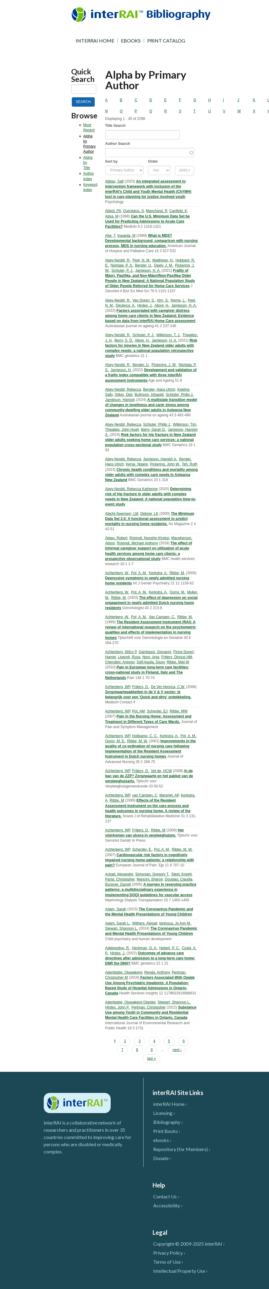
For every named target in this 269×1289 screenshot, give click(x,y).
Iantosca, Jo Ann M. (175, 923)
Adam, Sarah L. (117, 923)
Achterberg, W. (117, 573)
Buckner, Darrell (118, 884)
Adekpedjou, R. (117, 948)
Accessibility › (167, 1205)
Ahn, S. (163, 300)
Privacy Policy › (169, 1253)
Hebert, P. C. (169, 948)
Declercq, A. (125, 305)
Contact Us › (166, 1196)
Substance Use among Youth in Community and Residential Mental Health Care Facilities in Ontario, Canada (151, 1012)
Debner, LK (149, 514)
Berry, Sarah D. (153, 429)
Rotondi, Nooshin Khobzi (149, 538)
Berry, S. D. (124, 340)
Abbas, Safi (114, 181)
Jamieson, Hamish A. (160, 459)
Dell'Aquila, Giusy (151, 662)
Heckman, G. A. (144, 948)
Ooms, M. (177, 592)
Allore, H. (161, 305)
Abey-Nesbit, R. (118, 260)
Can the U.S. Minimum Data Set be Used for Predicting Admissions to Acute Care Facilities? (147, 221)
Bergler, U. (143, 265)
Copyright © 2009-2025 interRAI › (189, 1244)
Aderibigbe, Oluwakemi (123, 972)
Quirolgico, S (133, 211)
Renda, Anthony (157, 972)
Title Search (115, 126)
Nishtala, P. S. (122, 265)
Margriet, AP (169, 795)
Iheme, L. (178, 300)
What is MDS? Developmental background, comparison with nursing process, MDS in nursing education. (151, 240)
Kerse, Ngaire (137, 464)
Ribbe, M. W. (137, 741)
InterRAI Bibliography (142, 14)
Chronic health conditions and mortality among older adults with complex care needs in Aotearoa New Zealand (151, 475)
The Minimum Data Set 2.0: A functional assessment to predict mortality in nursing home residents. (150, 519)
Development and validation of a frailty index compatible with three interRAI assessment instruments (151, 375)
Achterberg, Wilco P (121, 652)
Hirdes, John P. (117, 1007)
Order (153, 161)
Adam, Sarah (115, 909)
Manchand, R (156, 211)
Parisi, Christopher (120, 879)
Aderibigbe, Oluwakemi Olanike (130, 1002)
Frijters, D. (140, 687)
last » (151, 1058)
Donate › (162, 1158)
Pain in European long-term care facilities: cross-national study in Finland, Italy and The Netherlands (147, 672)
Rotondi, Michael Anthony (137, 543)
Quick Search (83, 75)
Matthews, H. (162, 260)
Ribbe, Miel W (178, 662)
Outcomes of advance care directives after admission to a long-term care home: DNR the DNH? (150, 958)
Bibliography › (168, 1122)
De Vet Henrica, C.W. (168, 687)
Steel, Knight (181, 874)
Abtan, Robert (116, 538)
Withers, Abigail (144, 923)
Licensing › (164, 1113)
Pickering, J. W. (164, 365)
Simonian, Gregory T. (152, 874)
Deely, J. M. (163, 265)
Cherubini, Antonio (120, 662)
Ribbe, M (116, 800)
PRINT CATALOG (166, 40)
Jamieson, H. (121, 370)
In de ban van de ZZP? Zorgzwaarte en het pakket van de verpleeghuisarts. (149, 776)
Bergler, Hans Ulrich (159, 389)
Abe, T (110, 235)
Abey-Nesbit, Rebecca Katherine (131, 489)
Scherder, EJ (157, 711)
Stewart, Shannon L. (121, 928)
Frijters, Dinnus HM (176, 657)
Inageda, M (126, 235)
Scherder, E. (142, 849)
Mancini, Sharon (150, 879)
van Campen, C (144, 795)
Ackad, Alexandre (119, 874)
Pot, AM (138, 711)
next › (177, 1050)
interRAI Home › (170, 1104)
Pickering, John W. (165, 464)
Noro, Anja (150, 657)
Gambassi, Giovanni (155, 652)
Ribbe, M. (177, 573)
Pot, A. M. (139, 573)
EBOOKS (131, 40)
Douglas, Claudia (178, 879)
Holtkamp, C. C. (145, 736)
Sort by (111, 161)
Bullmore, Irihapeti (149, 395)
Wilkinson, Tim (184, 424)
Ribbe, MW (178, 711)
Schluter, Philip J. (180, 395)
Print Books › (166, 1131)
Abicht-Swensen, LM (121, 514)
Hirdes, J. (145, 305)
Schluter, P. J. (122, 270)
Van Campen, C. (162, 617)
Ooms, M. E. (115, 741)
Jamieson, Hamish (120, 400)
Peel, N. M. (141, 260)
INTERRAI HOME (95, 40)
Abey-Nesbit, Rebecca (123, 389)
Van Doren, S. (143, 300)
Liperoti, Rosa (129, 657)
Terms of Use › (168, 1262)
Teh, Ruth (189, 464)
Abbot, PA (113, 211)
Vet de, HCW (161, 771)
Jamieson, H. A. (147, 270)
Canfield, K (178, 211)
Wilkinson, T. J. (168, 335)
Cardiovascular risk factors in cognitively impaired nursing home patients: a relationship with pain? (149, 860)
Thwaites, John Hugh (122, 429)
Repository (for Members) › (181, 1149)
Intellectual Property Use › (180, 1271)
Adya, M (112, 216)
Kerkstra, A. (158, 573)
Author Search (117, 144)
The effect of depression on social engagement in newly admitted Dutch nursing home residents (151, 603)
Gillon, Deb (123, 395)
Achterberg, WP (117, 687)
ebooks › (162, 1140)
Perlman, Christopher (148, 1007)
